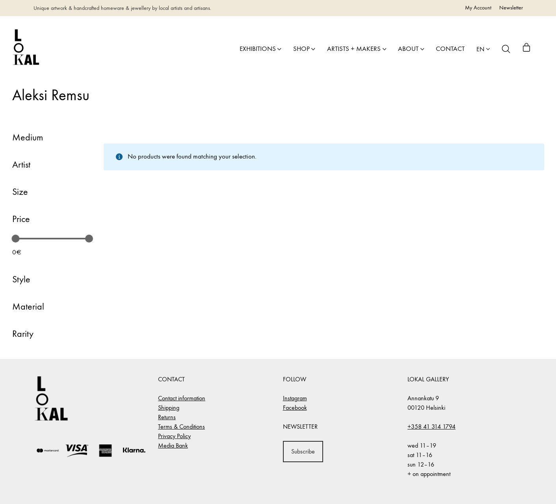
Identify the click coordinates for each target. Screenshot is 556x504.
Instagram (295, 398)
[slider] (15, 239)
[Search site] (506, 49)
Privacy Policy (174, 436)
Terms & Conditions (181, 426)
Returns (167, 417)
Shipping (168, 407)
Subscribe (303, 451)
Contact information (181, 398)
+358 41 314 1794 (431, 426)
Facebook (295, 407)
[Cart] (526, 49)
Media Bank (173, 445)
